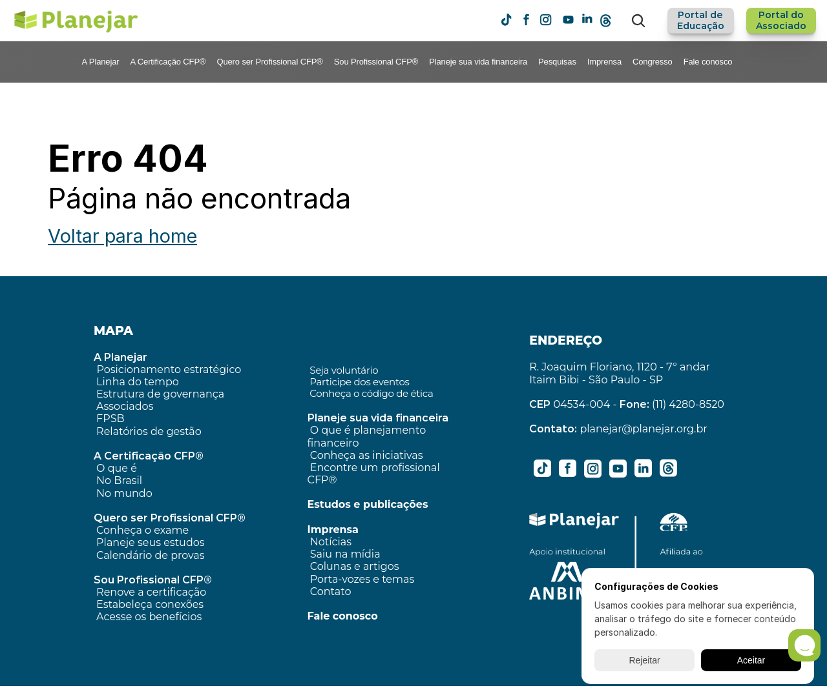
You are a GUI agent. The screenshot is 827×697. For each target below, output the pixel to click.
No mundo (124, 493)
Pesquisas (557, 61)
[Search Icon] (638, 21)
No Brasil (119, 480)
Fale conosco (708, 61)
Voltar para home (122, 236)
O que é (116, 468)
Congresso (653, 61)
